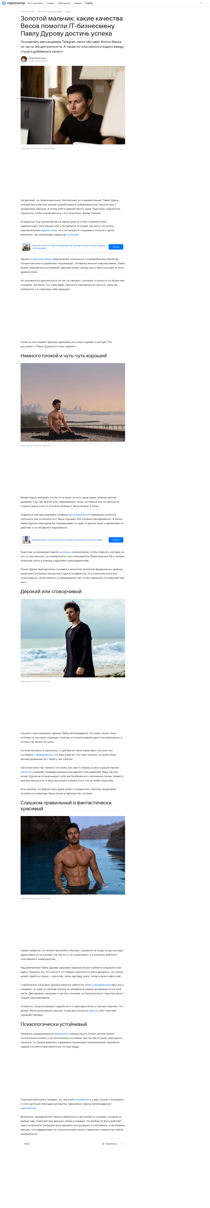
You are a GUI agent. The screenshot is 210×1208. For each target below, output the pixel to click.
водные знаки (49, 230)
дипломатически (79, 514)
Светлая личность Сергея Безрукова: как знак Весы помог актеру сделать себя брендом (68, 246)
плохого (25, 771)
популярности (82, 1099)
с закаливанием (100, 984)
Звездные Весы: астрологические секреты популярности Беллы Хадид (67, 540)
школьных (65, 552)
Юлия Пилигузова (37, 58)
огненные (73, 234)
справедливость (44, 754)
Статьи (68, 11)
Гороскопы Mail (54, 11)
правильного (61, 1033)
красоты (94, 1010)
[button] (73, 105)
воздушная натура (41, 259)
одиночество (28, 1108)
